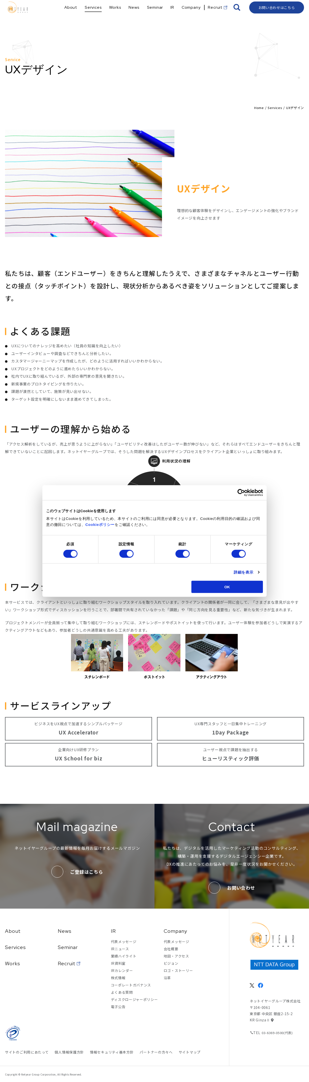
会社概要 (171, 948)
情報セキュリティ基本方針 (112, 1052)
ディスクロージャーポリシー (134, 999)
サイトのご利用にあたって (27, 1052)
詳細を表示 (243, 572)
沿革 (167, 977)
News (65, 931)
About (13, 931)
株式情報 (118, 977)
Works (12, 963)
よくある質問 (122, 992)
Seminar (68, 947)
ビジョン (171, 963)
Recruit (67, 963)
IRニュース (120, 948)
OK (227, 587)
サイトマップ (190, 1052)
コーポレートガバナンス (131, 984)
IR (113, 931)
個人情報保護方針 (69, 1052)
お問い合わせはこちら (276, 16)
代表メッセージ (124, 941)
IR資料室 (118, 963)
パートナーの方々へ (156, 1052)
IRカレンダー (122, 970)
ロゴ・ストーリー (178, 970)
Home (259, 107)
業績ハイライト (124, 956)
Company (175, 931)
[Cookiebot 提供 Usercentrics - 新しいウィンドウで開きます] (241, 492)
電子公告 (118, 1006)
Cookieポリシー (100, 524)
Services (275, 107)
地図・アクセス (176, 956)
